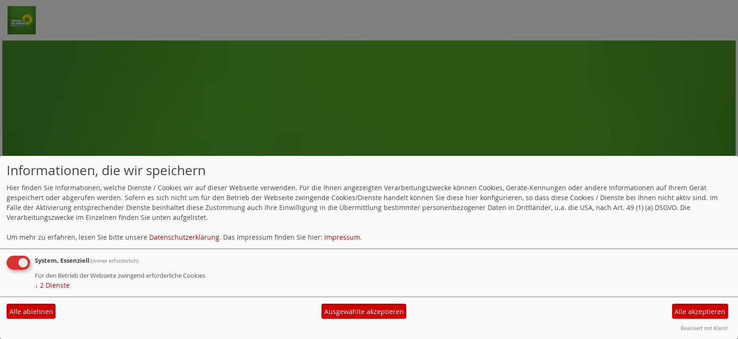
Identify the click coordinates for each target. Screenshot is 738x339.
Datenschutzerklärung (184, 237)
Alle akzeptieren (699, 311)
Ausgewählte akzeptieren (364, 311)
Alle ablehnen (31, 311)
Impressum (342, 237)
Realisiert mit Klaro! (704, 327)
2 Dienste (52, 285)
